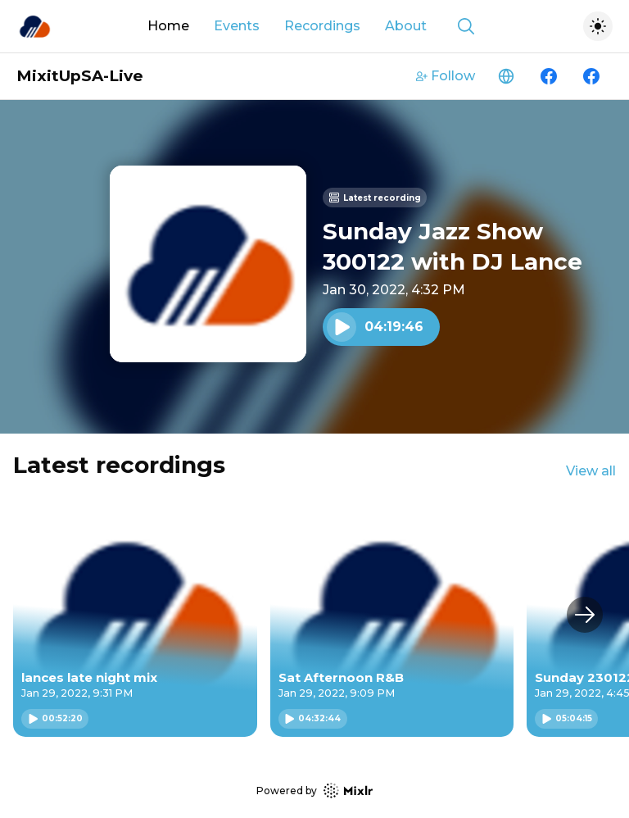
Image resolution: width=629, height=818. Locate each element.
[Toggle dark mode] (598, 26)
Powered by (314, 790)
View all (591, 471)
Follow (445, 76)
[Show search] (466, 26)
